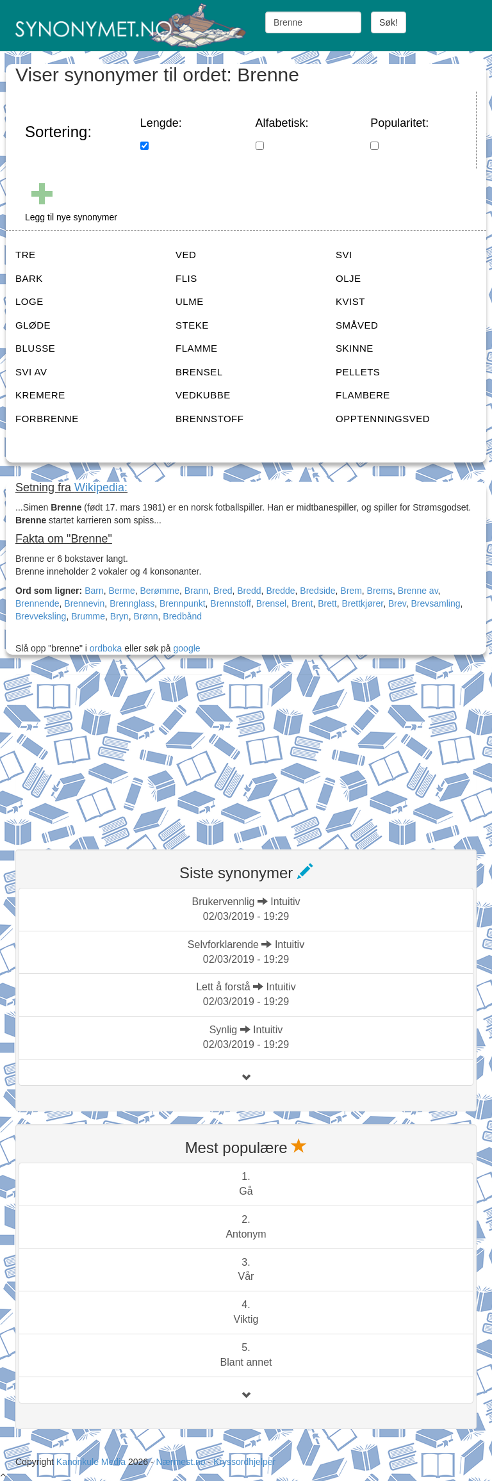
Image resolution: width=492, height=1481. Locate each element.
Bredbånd (182, 616)
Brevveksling (40, 616)
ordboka (104, 648)
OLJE (348, 278)
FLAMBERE (363, 394)
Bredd (249, 590)
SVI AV (31, 371)
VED (186, 254)
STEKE (192, 325)
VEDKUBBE (203, 394)
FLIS (186, 278)
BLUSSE (35, 348)
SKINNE (354, 348)
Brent (302, 603)
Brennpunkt (183, 603)
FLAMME (197, 348)
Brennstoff (230, 603)
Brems (380, 590)
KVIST (350, 301)
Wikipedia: (100, 487)
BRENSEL (199, 371)
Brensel (271, 603)
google (187, 648)
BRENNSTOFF (209, 418)
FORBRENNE (47, 418)
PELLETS (358, 371)
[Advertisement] (111, 754)
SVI (344, 254)
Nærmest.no (180, 1462)
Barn (94, 590)
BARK (29, 278)
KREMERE (40, 394)
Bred (223, 590)
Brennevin (84, 603)
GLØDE (33, 325)
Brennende (37, 603)
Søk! (388, 22)
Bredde (280, 590)
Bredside (317, 590)
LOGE (29, 301)
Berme (121, 590)
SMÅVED (357, 325)
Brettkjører (363, 603)
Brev (397, 603)
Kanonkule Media (92, 1462)
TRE (25, 254)
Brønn (145, 616)
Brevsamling (435, 603)
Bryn (119, 616)
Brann (196, 590)
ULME (190, 301)
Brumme (88, 616)
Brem (350, 590)
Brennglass (132, 603)
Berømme (159, 590)
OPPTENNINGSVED (383, 418)
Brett (327, 603)
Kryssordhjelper (244, 1462)
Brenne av (418, 590)
